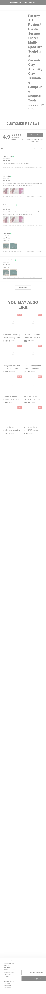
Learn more (7, 988)
